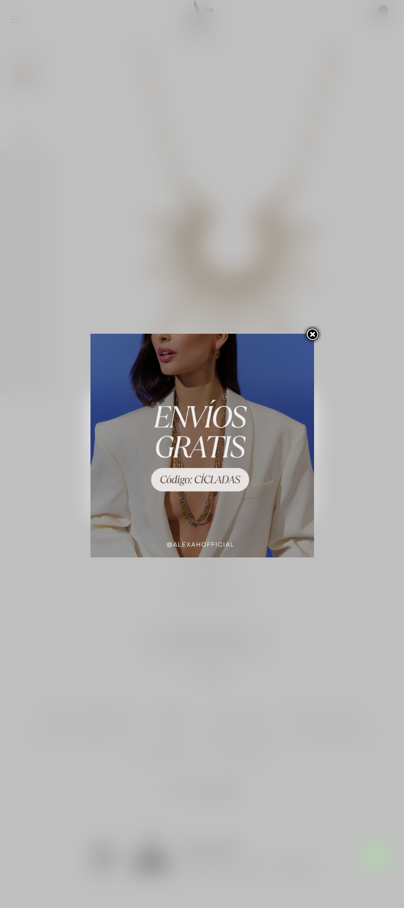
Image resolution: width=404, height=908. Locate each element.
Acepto (202, 496)
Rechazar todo (202, 467)
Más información (129, 441)
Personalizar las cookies (195, 441)
